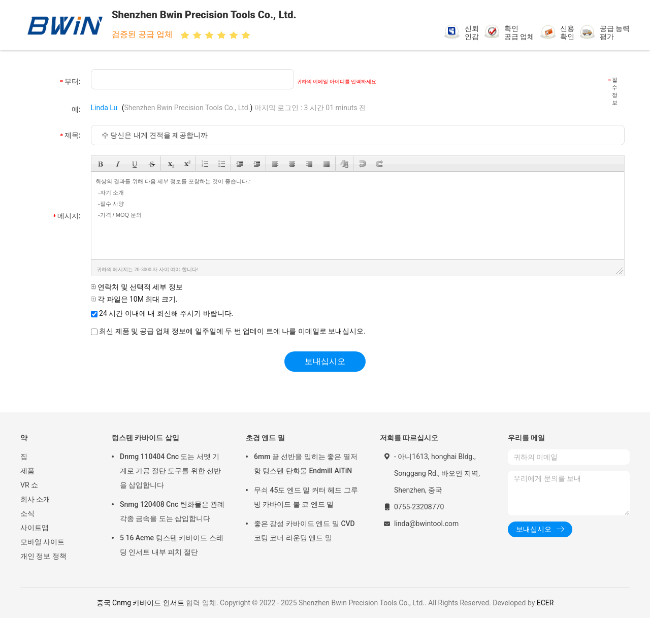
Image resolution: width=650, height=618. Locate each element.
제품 (27, 471)
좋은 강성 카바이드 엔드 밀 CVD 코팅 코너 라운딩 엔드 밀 (304, 530)
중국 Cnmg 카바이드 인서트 (140, 603)
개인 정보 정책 (43, 556)
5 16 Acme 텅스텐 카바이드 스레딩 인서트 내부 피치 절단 (171, 545)
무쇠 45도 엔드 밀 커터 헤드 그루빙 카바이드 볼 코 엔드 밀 (306, 497)
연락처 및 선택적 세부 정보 (137, 287)
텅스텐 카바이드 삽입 (145, 438)
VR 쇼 (29, 485)
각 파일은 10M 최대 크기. (134, 299)
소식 (27, 513)
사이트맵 (34, 528)
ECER (545, 603)
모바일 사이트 (42, 542)
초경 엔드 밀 (265, 438)
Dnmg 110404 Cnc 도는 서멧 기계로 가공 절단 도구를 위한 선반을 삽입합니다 (170, 470)
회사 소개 (35, 499)
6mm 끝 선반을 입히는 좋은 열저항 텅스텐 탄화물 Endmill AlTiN (306, 463)
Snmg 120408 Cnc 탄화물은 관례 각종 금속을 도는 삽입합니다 (172, 511)
